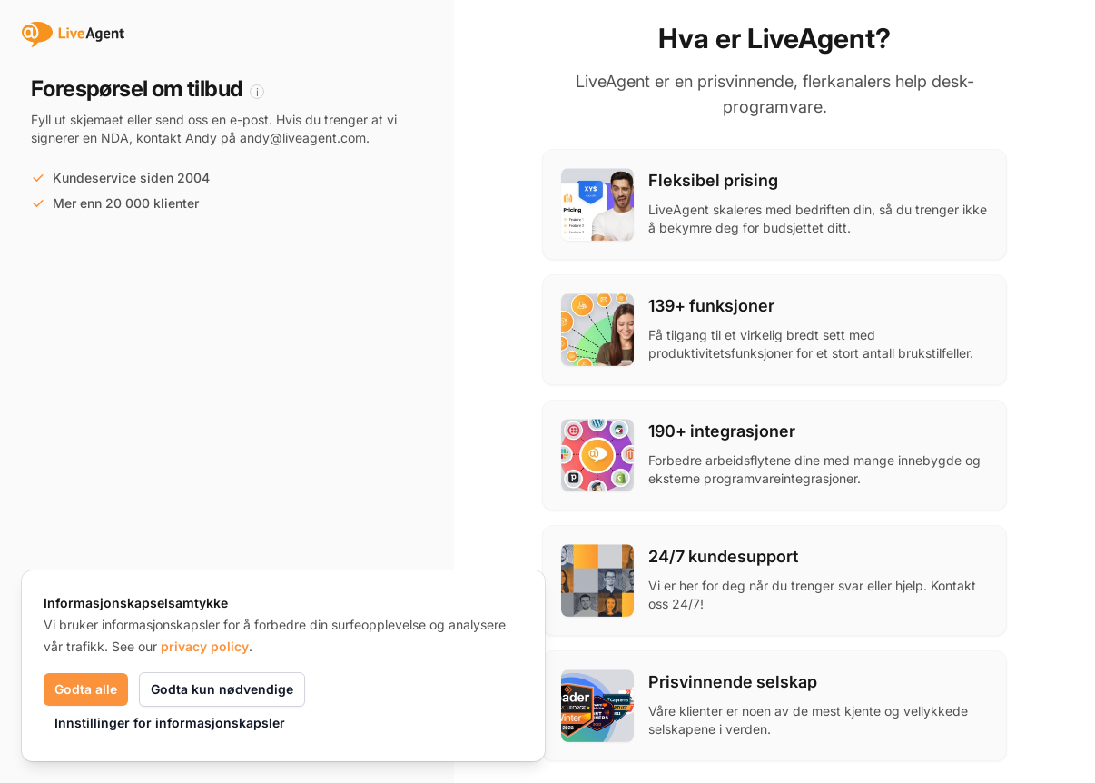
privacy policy (205, 646)
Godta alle (85, 689)
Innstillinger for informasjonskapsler (169, 722)
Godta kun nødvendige (222, 689)
